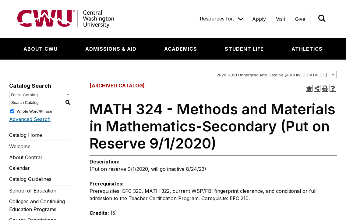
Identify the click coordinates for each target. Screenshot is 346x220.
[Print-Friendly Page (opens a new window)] (325, 88)
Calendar (19, 168)
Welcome (19, 146)
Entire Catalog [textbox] (24, 94)
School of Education (32, 191)
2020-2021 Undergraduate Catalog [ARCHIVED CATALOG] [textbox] (272, 74)
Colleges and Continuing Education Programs (37, 205)
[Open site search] (322, 18)
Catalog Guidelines (30, 179)
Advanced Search (30, 119)
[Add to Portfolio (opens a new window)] (309, 88)
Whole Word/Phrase (34, 111)
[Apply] (259, 19)
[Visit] (281, 19)
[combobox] (276, 74)
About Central (25, 157)
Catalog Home (25, 135)
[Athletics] (307, 49)
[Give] (300, 19)
